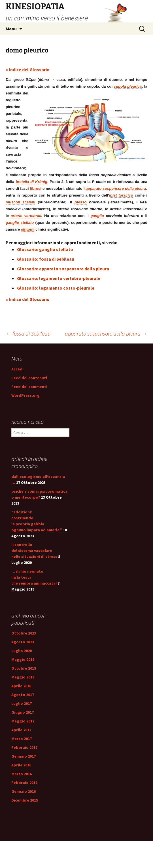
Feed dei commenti (29, 386)
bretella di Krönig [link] (31, 182)
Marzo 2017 (21, 738)
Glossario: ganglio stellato (45, 249)
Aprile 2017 (21, 729)
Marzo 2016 (21, 773)
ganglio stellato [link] (20, 222)
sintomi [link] (27, 229)
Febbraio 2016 (24, 782)
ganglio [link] (97, 216)
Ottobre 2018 (23, 668)
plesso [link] (80, 202)
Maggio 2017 (22, 721)
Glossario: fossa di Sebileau (45, 259)
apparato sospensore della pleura (106, 333)
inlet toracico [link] (121, 195)
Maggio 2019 (22, 659)
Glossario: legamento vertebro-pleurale (58, 278)
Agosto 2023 (22, 641)
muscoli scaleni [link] (20, 202)
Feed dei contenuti (29, 377)
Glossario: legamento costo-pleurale (55, 288)
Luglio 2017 (21, 703)
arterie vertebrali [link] (26, 216)
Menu (11, 28)
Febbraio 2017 (24, 747)
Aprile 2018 (21, 685)
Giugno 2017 (22, 712)
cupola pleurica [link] (128, 86)
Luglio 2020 (21, 650)
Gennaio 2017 (23, 756)
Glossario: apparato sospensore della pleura (63, 268)
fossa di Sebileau (28, 333)
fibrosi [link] (35, 188)
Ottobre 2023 (23, 633)
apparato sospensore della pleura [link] (116, 188)
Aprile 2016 (21, 765)
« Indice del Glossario (28, 69)
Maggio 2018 (22, 677)
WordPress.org (25, 395)
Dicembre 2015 (24, 800)
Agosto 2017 (22, 694)
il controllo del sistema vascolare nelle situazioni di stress (34, 550)
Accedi (17, 369)
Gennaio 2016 (23, 791)
